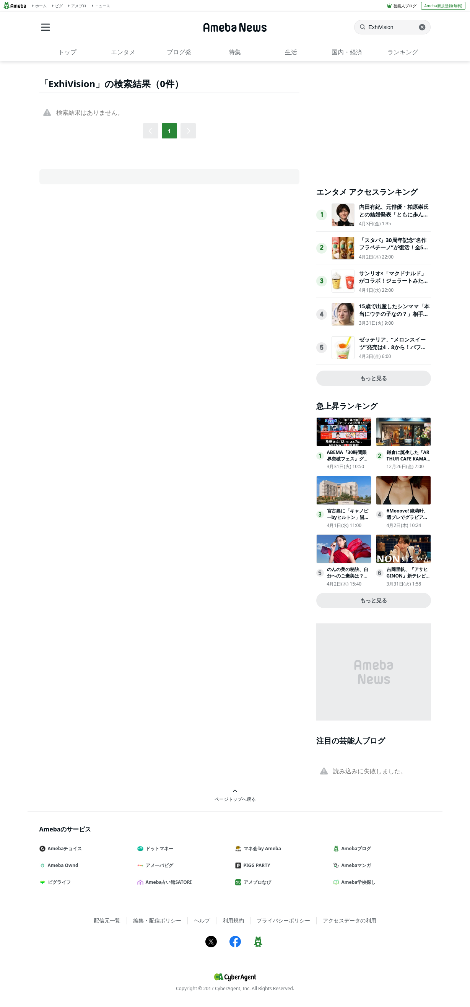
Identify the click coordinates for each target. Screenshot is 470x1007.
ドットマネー (158, 848)
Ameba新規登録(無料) (443, 5)
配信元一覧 (107, 920)
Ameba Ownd (62, 865)
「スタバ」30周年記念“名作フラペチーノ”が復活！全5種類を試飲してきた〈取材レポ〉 (394, 251)
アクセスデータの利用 (349, 920)
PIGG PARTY (255, 865)
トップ (67, 52)
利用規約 (233, 920)
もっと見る (373, 378)
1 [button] (169, 131)
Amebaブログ (355, 848)
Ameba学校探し (357, 882)
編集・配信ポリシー (157, 920)
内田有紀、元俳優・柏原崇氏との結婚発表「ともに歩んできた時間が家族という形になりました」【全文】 (394, 218)
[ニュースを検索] (392, 27)
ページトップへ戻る (235, 795)
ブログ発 (179, 52)
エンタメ (123, 52)
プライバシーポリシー (283, 920)
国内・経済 (347, 52)
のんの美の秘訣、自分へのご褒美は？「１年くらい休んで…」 (347, 579)
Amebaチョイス (63, 848)
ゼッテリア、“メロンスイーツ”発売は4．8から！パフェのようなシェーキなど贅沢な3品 (394, 351)
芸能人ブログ (405, 5)
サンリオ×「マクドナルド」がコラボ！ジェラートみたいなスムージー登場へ (394, 281)
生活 (291, 52)
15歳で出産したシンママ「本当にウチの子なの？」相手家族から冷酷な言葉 (394, 314)
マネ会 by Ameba (261, 848)
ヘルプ (202, 920)
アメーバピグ (158, 865)
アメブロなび (256, 882)
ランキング (402, 52)
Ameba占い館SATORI (167, 882)
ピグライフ (58, 882)
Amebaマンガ (355, 865)
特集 (235, 52)
